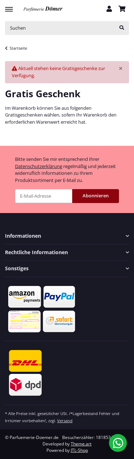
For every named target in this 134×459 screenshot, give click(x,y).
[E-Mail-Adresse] (44, 196)
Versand (65, 420)
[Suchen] (60, 28)
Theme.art (81, 444)
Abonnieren (96, 195)
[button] (109, 9)
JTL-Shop (79, 450)
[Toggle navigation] (9, 6)
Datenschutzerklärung (38, 166)
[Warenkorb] (122, 9)
